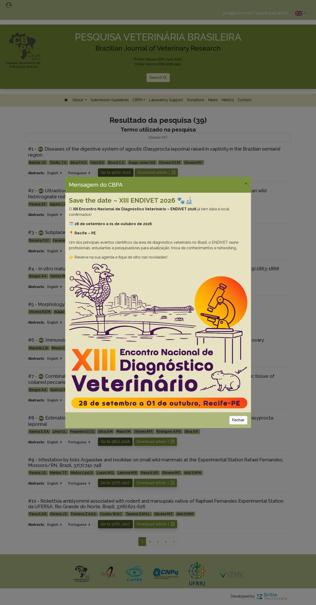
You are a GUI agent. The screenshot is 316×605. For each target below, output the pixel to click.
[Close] (246, 183)
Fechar (238, 420)
